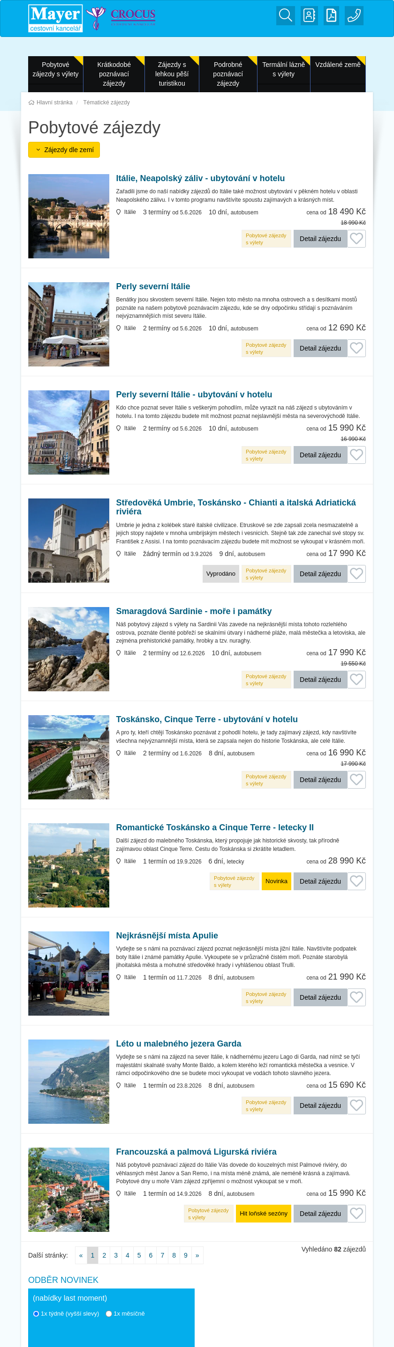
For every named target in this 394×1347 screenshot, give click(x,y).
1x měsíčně (125, 1313)
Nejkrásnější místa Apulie (167, 935)
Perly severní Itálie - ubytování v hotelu (194, 394)
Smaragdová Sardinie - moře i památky (194, 611)
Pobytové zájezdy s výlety (56, 69)
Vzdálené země (338, 64)
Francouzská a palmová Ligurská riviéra (196, 1152)
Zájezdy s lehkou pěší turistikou (172, 74)
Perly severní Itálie (153, 286)
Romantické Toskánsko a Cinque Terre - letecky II (215, 827)
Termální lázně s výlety (283, 69)
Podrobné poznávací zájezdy (228, 74)
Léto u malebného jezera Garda (179, 1044)
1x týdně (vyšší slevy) (66, 1313)
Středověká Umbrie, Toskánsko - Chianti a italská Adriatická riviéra (236, 507)
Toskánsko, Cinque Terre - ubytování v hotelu (207, 719)
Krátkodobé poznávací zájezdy (114, 74)
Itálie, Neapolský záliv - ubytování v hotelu (200, 178)
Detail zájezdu (320, 238)
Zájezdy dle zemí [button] (64, 150)
